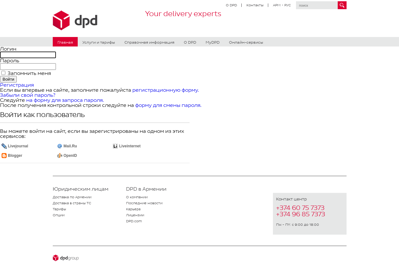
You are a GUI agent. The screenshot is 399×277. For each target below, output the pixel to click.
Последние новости (144, 203)
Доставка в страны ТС (72, 203)
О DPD (231, 5)
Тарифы (59, 209)
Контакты (254, 5)
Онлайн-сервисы (246, 42)
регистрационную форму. (165, 90)
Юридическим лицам (80, 189)
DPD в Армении (146, 189)
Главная (65, 42)
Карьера (133, 209)
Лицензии (135, 215)
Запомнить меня (28, 73)
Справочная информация (149, 42)
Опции (58, 215)
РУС (287, 5)
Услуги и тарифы (98, 42)
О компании (137, 197)
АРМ (277, 5)
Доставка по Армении (72, 197)
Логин (8, 49)
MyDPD (213, 42)
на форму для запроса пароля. (65, 100)
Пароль (9, 60)
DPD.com (134, 221)
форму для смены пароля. (168, 105)
